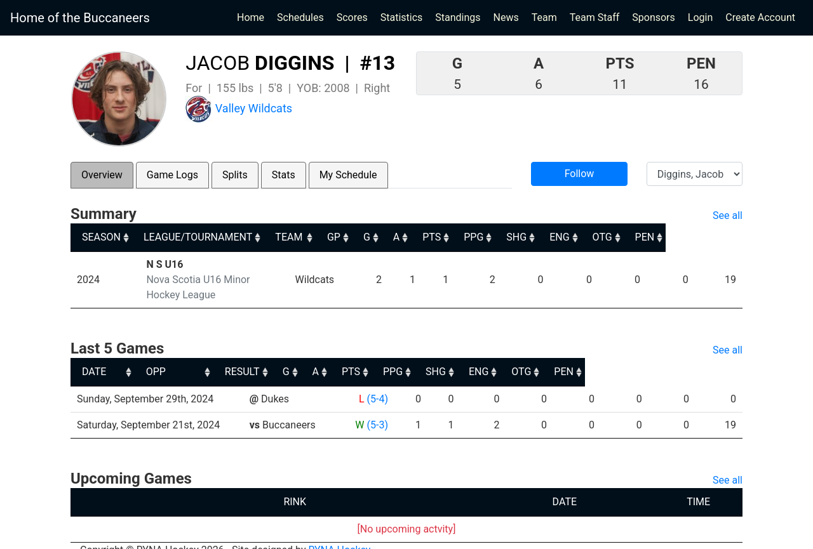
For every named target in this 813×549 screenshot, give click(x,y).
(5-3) (376, 410)
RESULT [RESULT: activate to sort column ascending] (364, 356)
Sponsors (653, 17)
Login (700, 17)
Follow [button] (580, 174)
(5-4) (376, 384)
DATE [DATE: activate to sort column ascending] (94, 356)
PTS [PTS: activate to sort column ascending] (500, 237)
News (506, 17)
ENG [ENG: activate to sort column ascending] (633, 237)
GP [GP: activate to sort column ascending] (398, 237)
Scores (355, 16)
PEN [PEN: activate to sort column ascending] (721, 237)
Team (544, 17)
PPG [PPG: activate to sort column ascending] (544, 237)
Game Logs (172, 175)
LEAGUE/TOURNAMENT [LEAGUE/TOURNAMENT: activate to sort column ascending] (199, 237)
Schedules (300, 17)
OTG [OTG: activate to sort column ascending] (677, 237)
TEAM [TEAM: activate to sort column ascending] (350, 237)
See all (727, 215)
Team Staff (595, 17)
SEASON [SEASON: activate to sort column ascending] (101, 237)
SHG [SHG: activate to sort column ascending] (588, 237)
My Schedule (348, 175)
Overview (102, 175)
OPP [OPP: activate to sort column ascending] (264, 356)
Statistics (404, 16)
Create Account (760, 17)
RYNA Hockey (340, 535)
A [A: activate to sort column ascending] (463, 237)
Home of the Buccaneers (80, 17)
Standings (457, 17)
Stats (283, 175)
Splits (235, 175)
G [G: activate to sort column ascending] (432, 237)
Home (250, 17)
